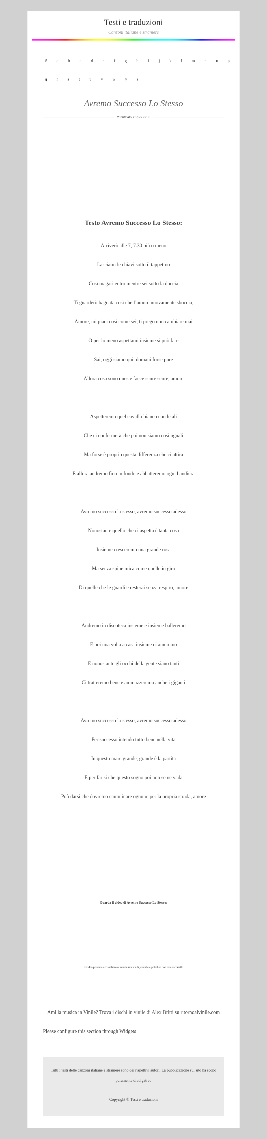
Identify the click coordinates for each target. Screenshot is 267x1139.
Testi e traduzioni (133, 22)
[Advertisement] (133, 170)
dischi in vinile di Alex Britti (145, 1012)
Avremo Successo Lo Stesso (133, 103)
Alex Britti (143, 117)
